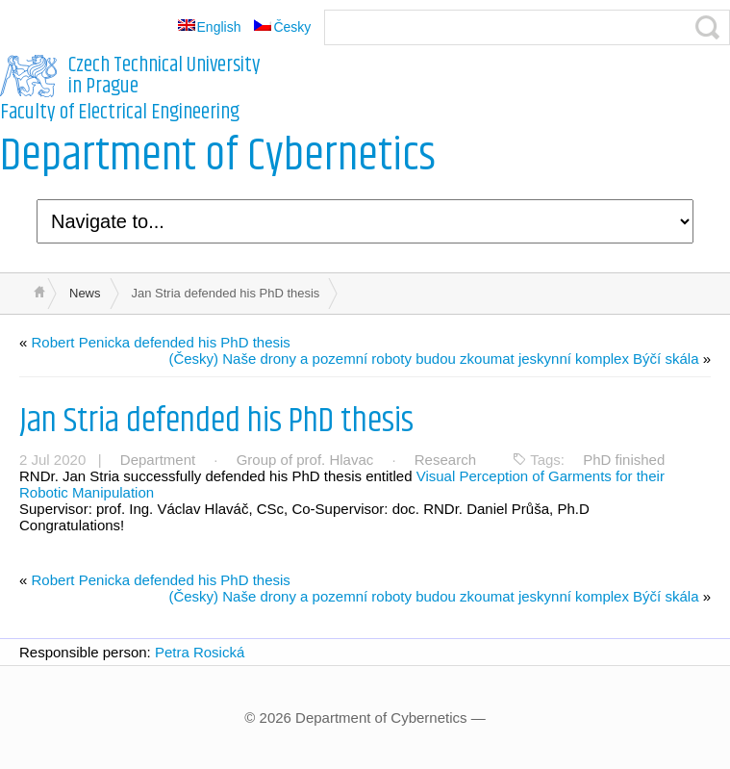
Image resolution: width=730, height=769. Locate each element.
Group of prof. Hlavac (305, 459)
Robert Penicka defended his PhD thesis (161, 342)
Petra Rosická (199, 652)
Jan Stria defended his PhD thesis (216, 421)
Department (157, 459)
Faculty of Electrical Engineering (119, 112)
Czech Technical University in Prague (164, 76)
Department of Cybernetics (218, 156)
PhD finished (624, 459)
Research (445, 459)
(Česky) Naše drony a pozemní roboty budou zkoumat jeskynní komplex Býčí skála (433, 358)
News (85, 293)
